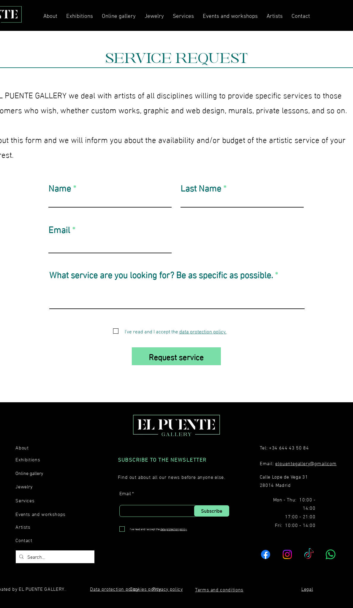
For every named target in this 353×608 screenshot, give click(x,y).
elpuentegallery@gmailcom (305, 463)
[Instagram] (287, 554)
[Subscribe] (211, 511)
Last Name (201, 187)
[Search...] (54, 556)
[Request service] (176, 356)
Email (59, 228)
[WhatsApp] (330, 554)
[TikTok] (309, 554)
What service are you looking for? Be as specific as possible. (161, 274)
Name (59, 187)
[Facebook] (265, 554)
